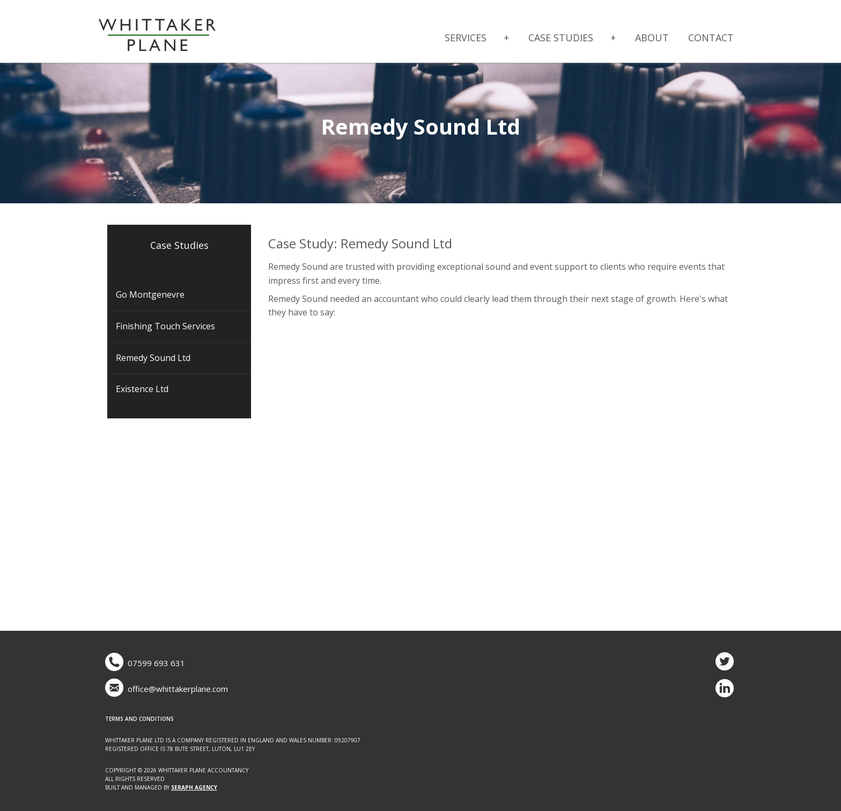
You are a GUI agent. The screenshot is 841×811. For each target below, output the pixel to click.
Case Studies (560, 37)
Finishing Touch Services (165, 326)
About (652, 37)
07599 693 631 (156, 663)
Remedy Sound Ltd (153, 358)
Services (465, 37)
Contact (711, 37)
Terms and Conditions (139, 718)
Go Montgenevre (150, 294)
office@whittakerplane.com (178, 688)
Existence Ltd (142, 389)
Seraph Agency (194, 787)
